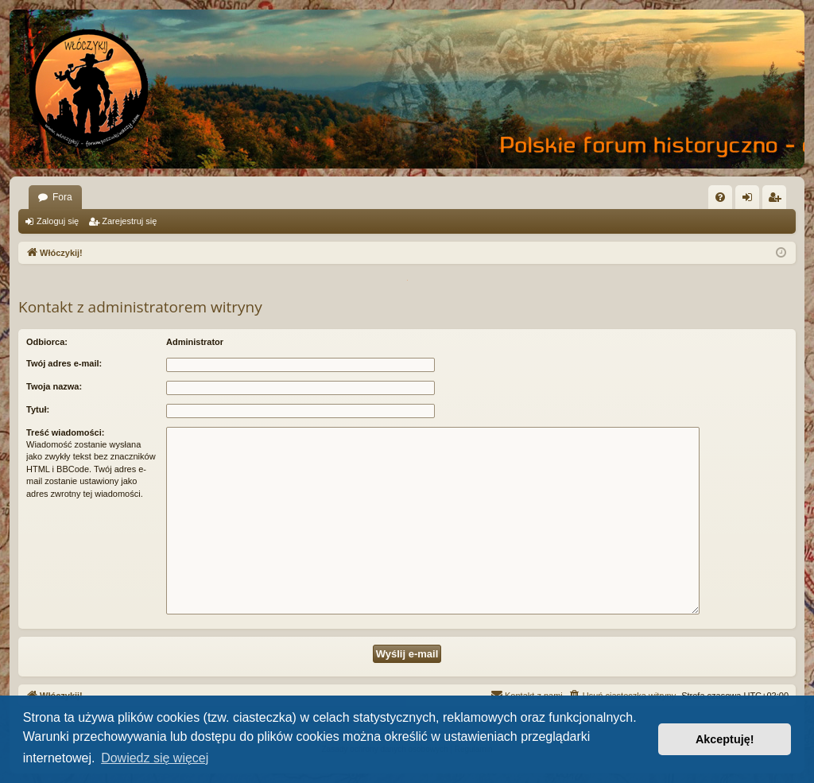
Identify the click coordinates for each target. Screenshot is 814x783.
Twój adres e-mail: (64, 363)
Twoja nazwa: (54, 386)
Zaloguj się (58, 221)
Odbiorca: (47, 342)
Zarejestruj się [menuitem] (777, 200)
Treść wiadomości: (65, 432)
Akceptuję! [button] (725, 739)
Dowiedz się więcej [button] (154, 758)
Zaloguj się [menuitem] (750, 200)
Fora (62, 197)
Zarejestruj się (129, 221)
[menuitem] (720, 197)
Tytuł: (37, 409)
